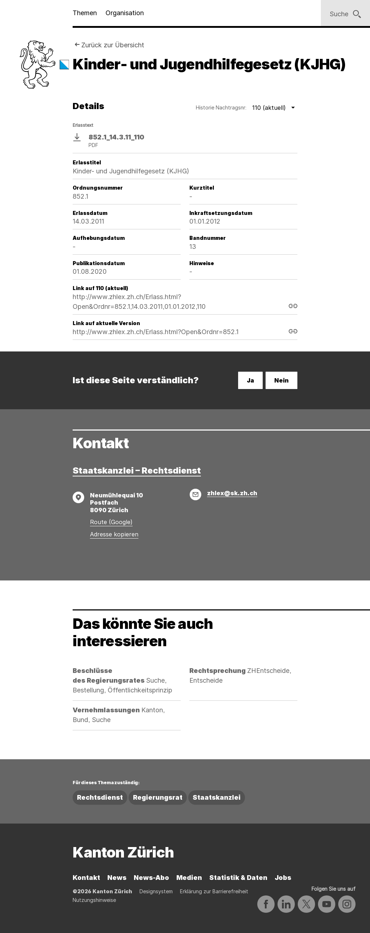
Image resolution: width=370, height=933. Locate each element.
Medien (189, 877)
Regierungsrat (157, 797)
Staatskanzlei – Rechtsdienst (137, 470)
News (116, 877)
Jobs (283, 877)
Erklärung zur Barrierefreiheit (214, 891)
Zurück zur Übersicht (112, 45)
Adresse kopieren (114, 534)
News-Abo (151, 877)
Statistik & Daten (238, 877)
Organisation (125, 13)
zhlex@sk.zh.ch (232, 493)
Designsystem (156, 891)
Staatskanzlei (217, 797)
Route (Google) (111, 522)
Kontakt (86, 877)
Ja (250, 380)
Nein (281, 380)
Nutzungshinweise (94, 900)
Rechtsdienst (100, 797)
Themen (85, 13)
